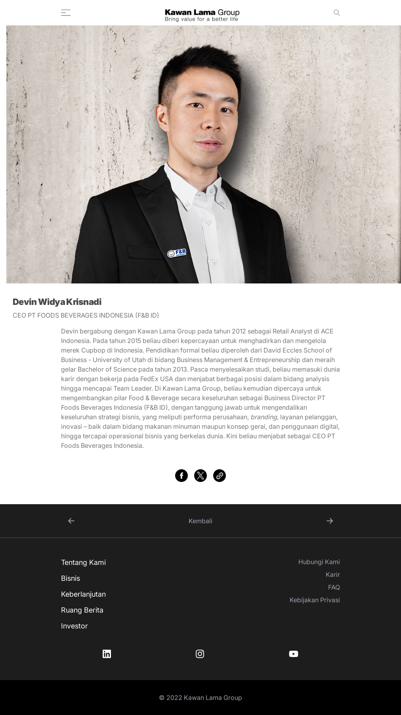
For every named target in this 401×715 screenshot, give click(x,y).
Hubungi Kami (319, 562)
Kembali (200, 521)
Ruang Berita (82, 610)
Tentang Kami (83, 562)
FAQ (334, 587)
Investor (74, 626)
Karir (333, 574)
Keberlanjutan (83, 594)
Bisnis (70, 578)
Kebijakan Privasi (315, 600)
